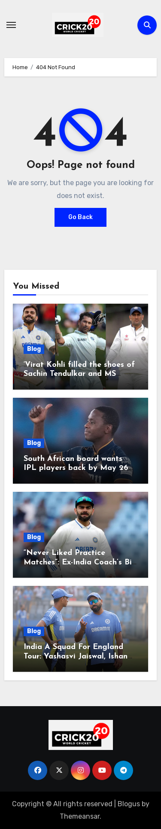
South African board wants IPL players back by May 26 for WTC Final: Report (76, 468)
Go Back (80, 217)
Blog (34, 349)
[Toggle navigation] (11, 25)
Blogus (129, 804)
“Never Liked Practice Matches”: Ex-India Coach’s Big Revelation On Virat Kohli (80, 562)
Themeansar (80, 816)
